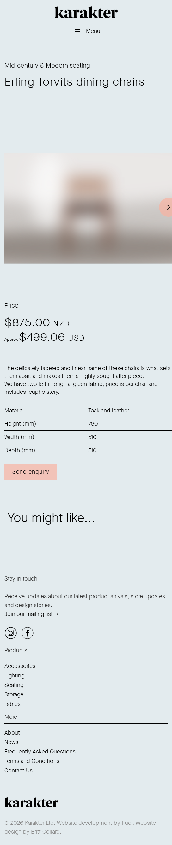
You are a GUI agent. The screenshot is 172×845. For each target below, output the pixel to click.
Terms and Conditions (31, 761)
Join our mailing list (28, 614)
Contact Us (18, 770)
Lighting (14, 675)
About (12, 732)
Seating (13, 685)
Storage (13, 694)
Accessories (19, 666)
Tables (12, 704)
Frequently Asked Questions (40, 751)
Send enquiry (30, 472)
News (11, 742)
